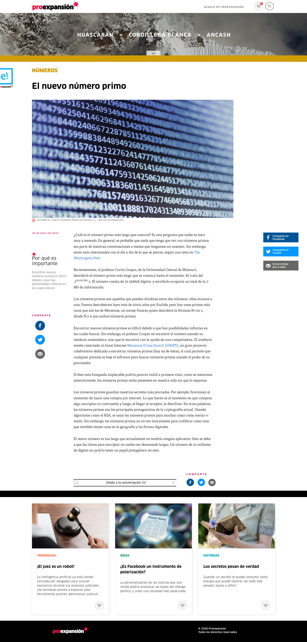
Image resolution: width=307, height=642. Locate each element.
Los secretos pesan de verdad (231, 567)
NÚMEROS (45, 71)
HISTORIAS (211, 555)
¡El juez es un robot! (55, 567)
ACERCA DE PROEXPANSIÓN (224, 7)
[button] (280, 265)
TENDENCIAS (46, 555)
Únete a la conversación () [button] (126, 482)
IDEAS (124, 555)
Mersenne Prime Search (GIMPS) (152, 345)
